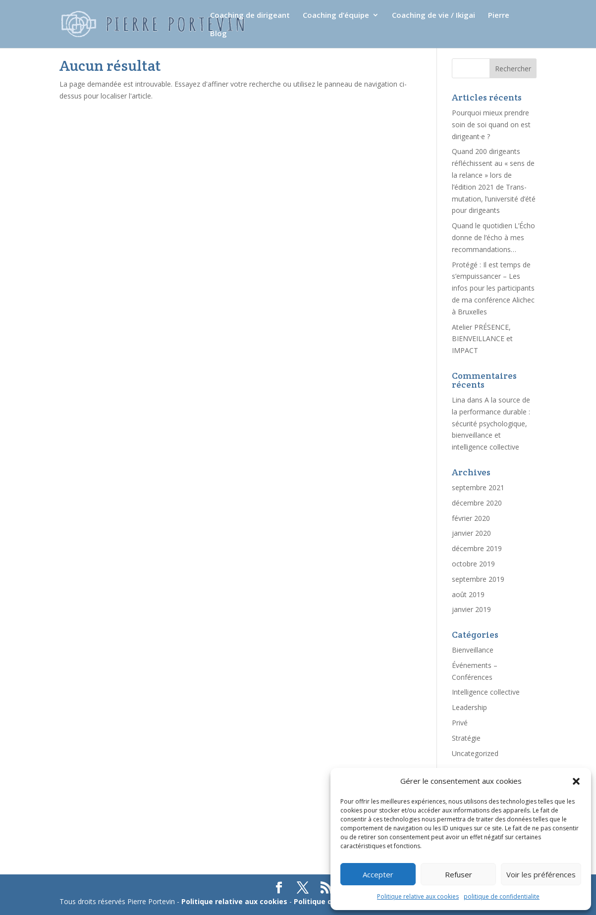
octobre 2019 (473, 563)
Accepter (378, 874)
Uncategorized (475, 753)
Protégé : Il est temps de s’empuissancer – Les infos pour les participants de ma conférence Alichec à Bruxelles (493, 288)
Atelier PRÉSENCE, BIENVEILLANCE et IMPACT (482, 339)
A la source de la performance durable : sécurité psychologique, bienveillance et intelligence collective (491, 423)
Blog (218, 34)
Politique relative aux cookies (418, 896)
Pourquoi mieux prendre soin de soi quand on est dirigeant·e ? (491, 124)
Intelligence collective (486, 692)
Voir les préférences (541, 874)
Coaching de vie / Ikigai (433, 15)
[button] (576, 781)
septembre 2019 (478, 579)
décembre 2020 (477, 503)
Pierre (498, 15)
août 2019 (468, 594)
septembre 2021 (478, 487)
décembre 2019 (477, 548)
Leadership (469, 707)
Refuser (458, 874)
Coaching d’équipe (336, 15)
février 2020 (471, 518)
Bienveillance (472, 650)
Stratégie (466, 738)
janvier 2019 (471, 609)
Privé (460, 722)
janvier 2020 (471, 533)
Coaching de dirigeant (250, 15)
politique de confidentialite (502, 896)
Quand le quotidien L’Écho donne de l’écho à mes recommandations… (493, 237)
